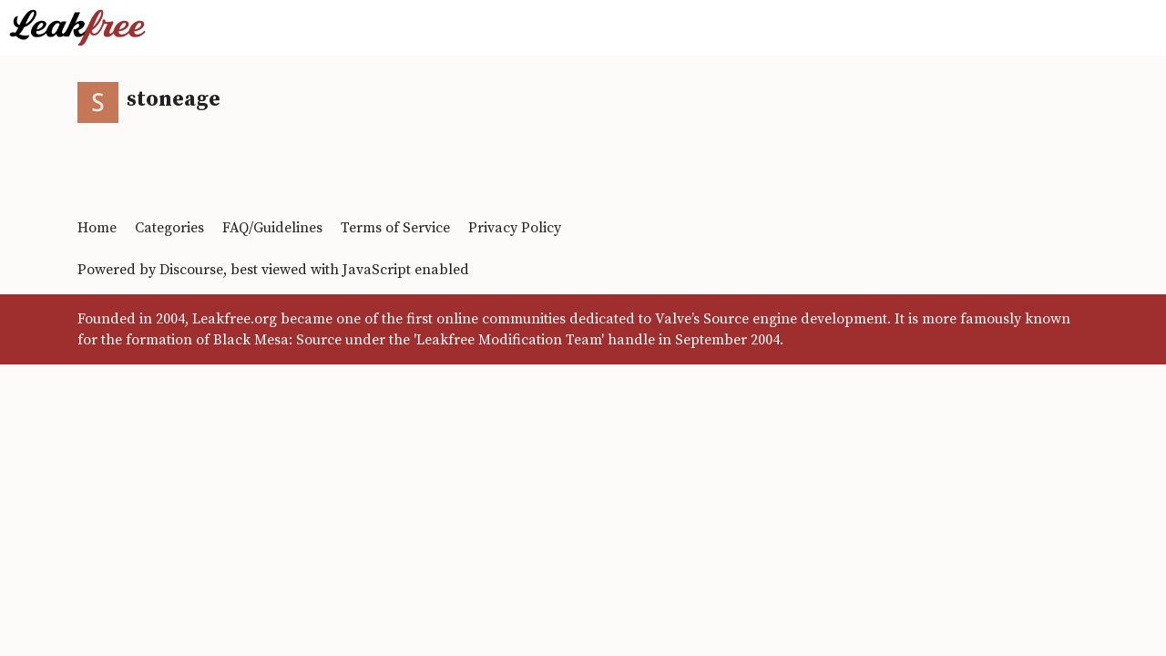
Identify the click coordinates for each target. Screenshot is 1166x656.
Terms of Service (395, 228)
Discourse (191, 270)
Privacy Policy (514, 228)
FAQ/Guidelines (272, 228)
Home (97, 228)
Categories (169, 228)
